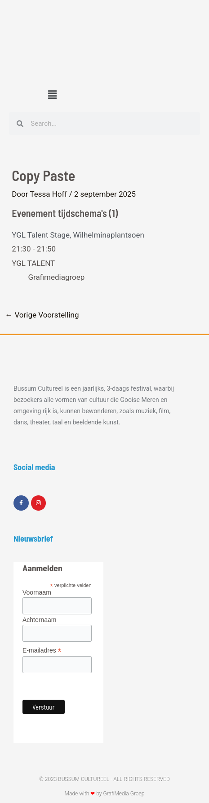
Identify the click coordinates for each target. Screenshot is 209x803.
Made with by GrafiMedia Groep (105, 793)
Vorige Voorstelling (42, 315)
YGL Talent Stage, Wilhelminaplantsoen (78, 234)
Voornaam (36, 592)
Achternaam (39, 619)
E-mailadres (42, 650)
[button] (52, 94)
